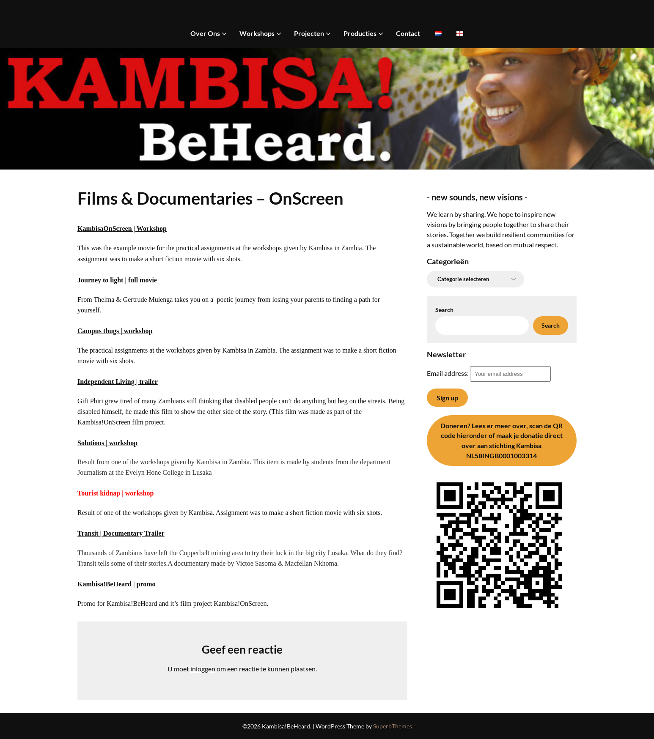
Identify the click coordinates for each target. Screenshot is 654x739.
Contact (408, 33)
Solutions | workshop (107, 442)
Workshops (257, 33)
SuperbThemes (392, 726)
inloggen (202, 669)
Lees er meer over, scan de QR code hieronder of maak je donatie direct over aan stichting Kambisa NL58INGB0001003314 (501, 441)
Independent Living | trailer (117, 381)
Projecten (309, 33)
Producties (359, 33)
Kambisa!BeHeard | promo (116, 584)
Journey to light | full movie (117, 280)
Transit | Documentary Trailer (121, 533)
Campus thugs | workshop (114, 330)
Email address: (489, 373)
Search (444, 309)
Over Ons (205, 33)
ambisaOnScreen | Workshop (124, 228)
